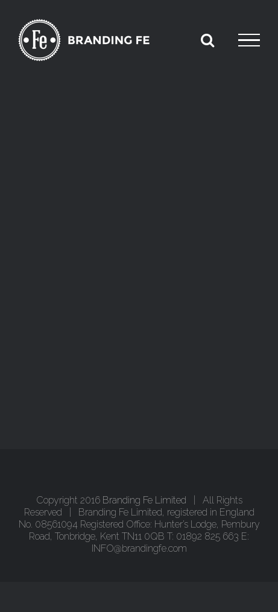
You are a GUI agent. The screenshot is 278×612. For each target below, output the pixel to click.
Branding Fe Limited (144, 500)
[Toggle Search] (207, 40)
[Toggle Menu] (249, 40)
